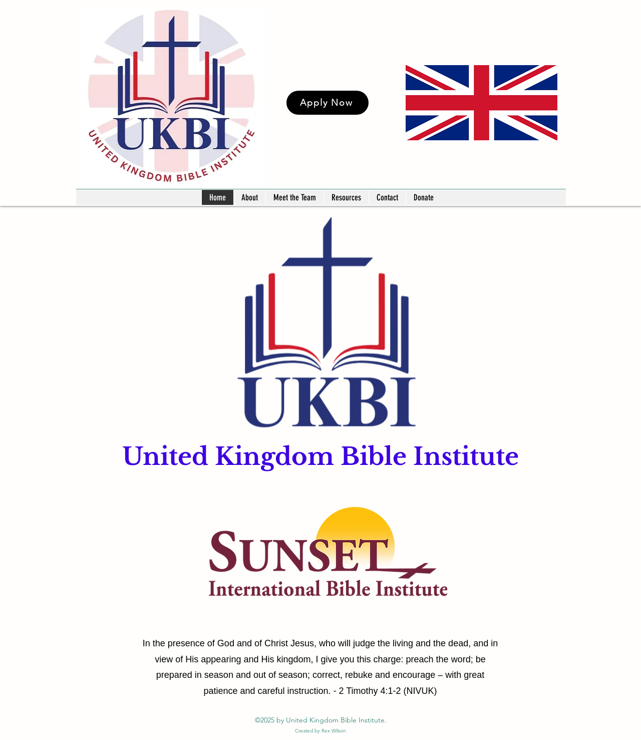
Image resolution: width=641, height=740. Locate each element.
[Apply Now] (327, 103)
